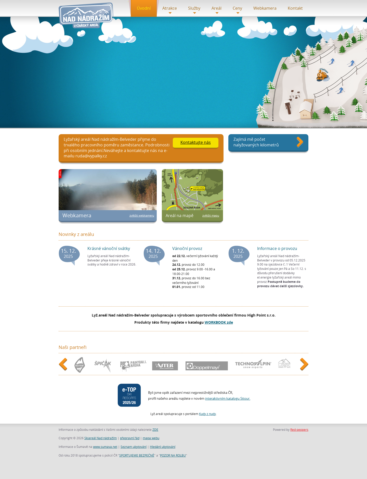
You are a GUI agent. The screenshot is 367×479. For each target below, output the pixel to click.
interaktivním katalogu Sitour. (227, 398)
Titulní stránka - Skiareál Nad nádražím (87, 15)
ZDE (155, 429)
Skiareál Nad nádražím (100, 438)
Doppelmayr (207, 364)
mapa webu (151, 438)
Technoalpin (253, 364)
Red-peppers (299, 429)
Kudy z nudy (207, 414)
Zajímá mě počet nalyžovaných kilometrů (256, 142)
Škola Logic (285, 364)
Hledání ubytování (162, 447)
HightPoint (80, 365)
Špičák (103, 364)
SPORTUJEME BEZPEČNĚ (136, 455)
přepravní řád (129, 438)
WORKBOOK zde (219, 322)
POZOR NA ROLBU (173, 455)
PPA (133, 364)
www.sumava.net (105, 447)
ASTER (166, 364)
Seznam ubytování (134, 447)
